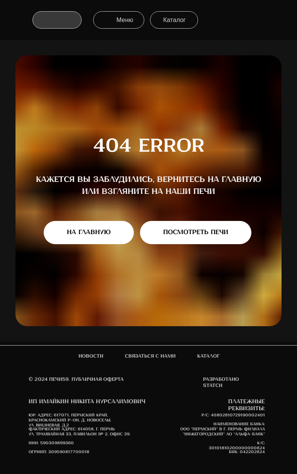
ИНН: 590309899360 (51, 443)
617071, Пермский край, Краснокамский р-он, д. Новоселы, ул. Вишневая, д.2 (70, 420)
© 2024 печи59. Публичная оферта (76, 379)
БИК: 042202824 (247, 452)
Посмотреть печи (195, 232)
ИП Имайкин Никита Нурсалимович (87, 401)
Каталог (208, 356)
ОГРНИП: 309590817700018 (59, 452)
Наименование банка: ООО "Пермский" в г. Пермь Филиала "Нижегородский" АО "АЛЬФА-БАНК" (222, 429)
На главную (89, 232)
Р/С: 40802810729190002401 (233, 415)
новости (91, 356)
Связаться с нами (150, 356)
